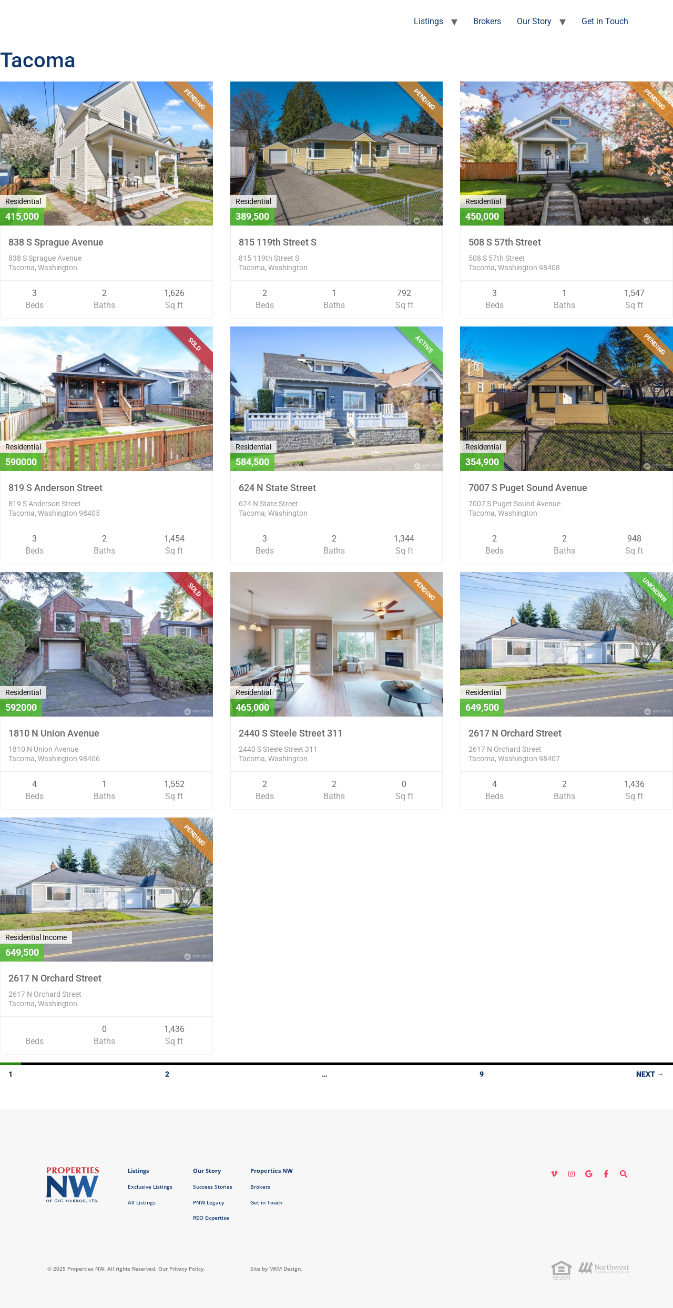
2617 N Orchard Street (515, 733)
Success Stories (212, 1186)
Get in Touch (605, 21)
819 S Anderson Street (55, 487)
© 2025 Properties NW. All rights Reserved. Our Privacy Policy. (126, 1268)
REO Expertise (211, 1217)
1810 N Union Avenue (53, 733)
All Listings (142, 1202)
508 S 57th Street (504, 242)
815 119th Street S (278, 242)
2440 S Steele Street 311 (291, 733)
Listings (428, 21)
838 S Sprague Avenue (56, 242)
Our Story (534, 21)
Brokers (487, 21)
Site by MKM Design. (276, 1268)
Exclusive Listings (150, 1186)
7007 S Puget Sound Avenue (527, 487)
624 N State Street (277, 487)
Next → (650, 1074)
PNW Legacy (208, 1202)
